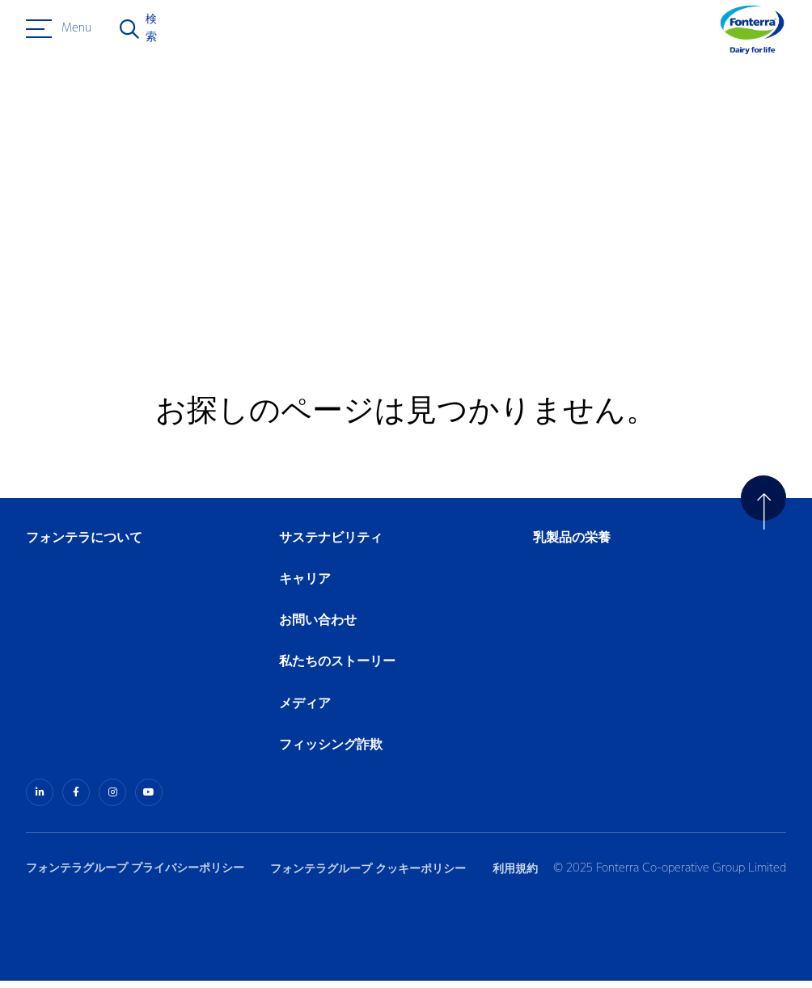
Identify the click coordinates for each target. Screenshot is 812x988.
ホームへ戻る (97, 241)
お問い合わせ (318, 628)
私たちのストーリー (337, 671)
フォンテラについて (84, 546)
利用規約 (520, 875)
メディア (305, 712)
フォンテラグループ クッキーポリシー (371, 875)
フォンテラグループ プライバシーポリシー (135, 875)
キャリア (305, 587)
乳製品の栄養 (572, 546)
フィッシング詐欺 (331, 753)
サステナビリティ (331, 546)
